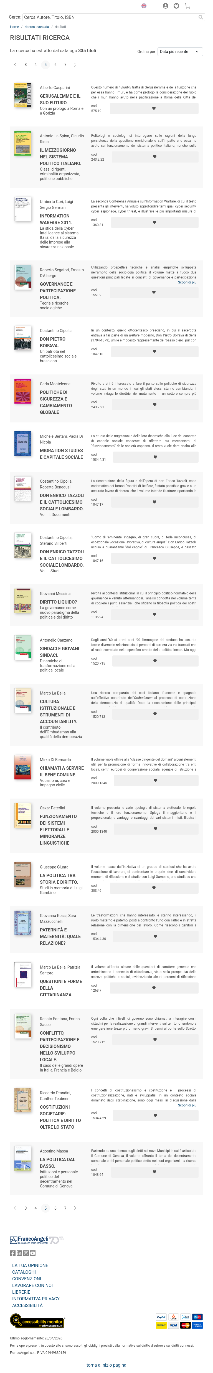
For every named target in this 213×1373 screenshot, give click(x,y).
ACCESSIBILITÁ (27, 1305)
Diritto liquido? (58, 602)
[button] (142, 7)
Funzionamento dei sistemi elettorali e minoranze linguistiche (58, 830)
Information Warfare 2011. (56, 219)
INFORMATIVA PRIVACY (36, 1298)
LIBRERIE (21, 1292)
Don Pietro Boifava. (52, 342)
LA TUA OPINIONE (30, 1265)
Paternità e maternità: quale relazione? (60, 936)
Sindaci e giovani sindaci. (59, 652)
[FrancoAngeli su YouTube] (33, 1254)
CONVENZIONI (26, 1278)
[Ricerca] (200, 17)
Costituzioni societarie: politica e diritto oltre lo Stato (60, 1117)
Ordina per (146, 51)
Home (14, 27)
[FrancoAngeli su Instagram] (26, 1254)
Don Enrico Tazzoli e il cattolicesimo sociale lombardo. (62, 502)
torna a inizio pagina (106, 1365)
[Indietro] (15, 64)
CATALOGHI (24, 1272)
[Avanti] (75, 64)
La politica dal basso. (57, 1163)
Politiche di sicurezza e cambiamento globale (56, 402)
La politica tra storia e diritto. (59, 879)
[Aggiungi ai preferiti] (154, 108)
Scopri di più (187, 282)
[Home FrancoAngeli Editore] (28, 6)
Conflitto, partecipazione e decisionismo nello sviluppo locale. (59, 1046)
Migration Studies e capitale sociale (61, 454)
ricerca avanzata (37, 27)
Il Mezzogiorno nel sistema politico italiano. (60, 157)
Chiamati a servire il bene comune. (62, 771)
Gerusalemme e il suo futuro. (60, 99)
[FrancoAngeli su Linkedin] (19, 1254)
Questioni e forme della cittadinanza (61, 988)
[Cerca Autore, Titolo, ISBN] (109, 17)
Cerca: (15, 17)
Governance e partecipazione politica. (58, 291)
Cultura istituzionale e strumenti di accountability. (58, 711)
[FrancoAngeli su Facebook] (13, 1254)
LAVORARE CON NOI (32, 1285)
